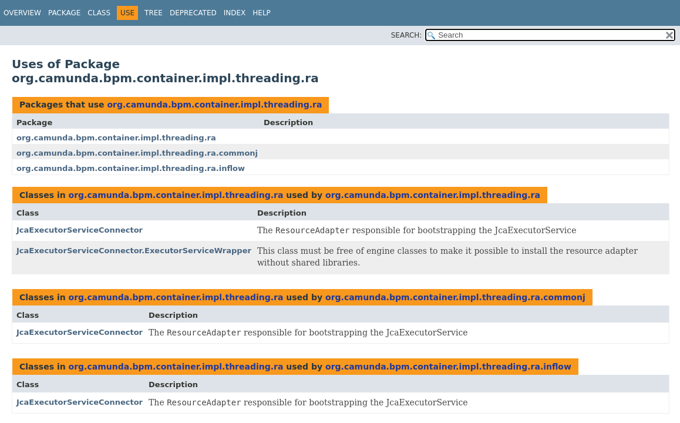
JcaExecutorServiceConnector (79, 230)
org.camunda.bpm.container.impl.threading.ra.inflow (130, 168)
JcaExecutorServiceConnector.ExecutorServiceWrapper (133, 250)
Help (262, 13)
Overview (22, 13)
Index (235, 13)
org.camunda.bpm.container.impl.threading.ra (214, 104)
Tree (153, 13)
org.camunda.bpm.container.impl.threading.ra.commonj (137, 153)
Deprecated (193, 13)
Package (64, 13)
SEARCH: (406, 35)
